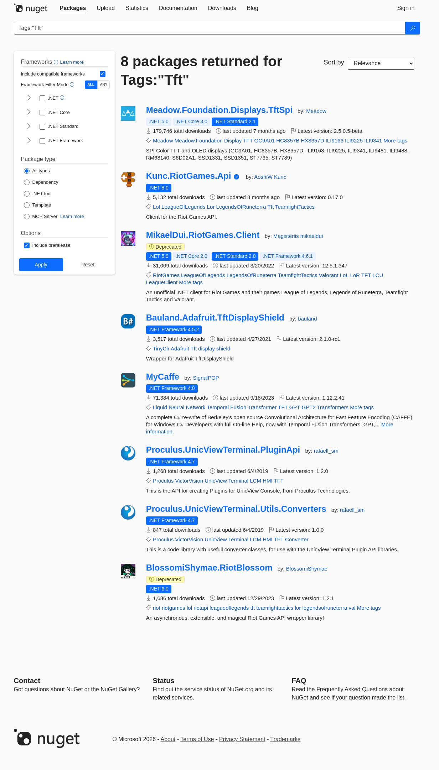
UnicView (216, 481)
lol (189, 608)
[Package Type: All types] (37, 171)
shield (223, 348)
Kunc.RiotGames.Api (188, 176)
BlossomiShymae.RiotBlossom (209, 568)
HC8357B (287, 140)
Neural (176, 407)
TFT (248, 140)
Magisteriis (286, 236)
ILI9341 (373, 140)
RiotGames (166, 275)
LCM (255, 481)
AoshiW (264, 177)
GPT (294, 407)
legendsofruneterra (324, 608)
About (168, 739)
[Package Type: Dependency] (41, 182)
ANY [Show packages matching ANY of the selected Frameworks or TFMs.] (104, 85)
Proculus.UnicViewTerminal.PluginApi (223, 450)
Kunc (280, 177)
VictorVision (189, 481)
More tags (395, 140)
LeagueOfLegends (183, 207)
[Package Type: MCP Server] (41, 216)
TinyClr (161, 348)
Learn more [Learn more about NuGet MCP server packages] (72, 216)
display (206, 348)
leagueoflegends (229, 608)
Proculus (163, 481)
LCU (377, 275)
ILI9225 (354, 140)
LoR (355, 275)
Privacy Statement (242, 739)
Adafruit (180, 348)
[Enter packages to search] (210, 28)
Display (233, 140)
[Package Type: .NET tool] (38, 193)
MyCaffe (162, 377)
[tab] (73, 8)
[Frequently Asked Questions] (299, 681)
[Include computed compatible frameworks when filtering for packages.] (102, 74)
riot (156, 608)
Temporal (218, 407)
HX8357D (312, 140)
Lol (156, 207)
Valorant (329, 275)
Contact (27, 681)
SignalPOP (206, 378)
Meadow (316, 111)
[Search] (412, 28)
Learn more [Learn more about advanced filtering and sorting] (71, 62)
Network (195, 407)
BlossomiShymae (306, 569)
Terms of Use (197, 739)
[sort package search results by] (381, 63)
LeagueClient (161, 282)
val (351, 608)
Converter (297, 539)
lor (298, 608)
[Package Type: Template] (37, 205)
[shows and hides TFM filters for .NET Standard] (29, 127)
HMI (268, 481)
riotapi (200, 608)
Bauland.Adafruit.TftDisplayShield (215, 318)
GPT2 (308, 407)
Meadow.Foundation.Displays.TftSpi (219, 110)
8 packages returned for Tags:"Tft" (202, 70)
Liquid (160, 407)
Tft (271, 207)
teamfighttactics (274, 608)
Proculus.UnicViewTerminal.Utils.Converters (236, 509)
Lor (211, 207)
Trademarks (285, 739)
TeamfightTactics (295, 207)
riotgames (173, 608)
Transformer (262, 407)
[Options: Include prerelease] (47, 245)
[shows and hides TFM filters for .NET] (29, 98)
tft (252, 608)
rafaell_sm (326, 451)
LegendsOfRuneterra (241, 207)
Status (164, 681)
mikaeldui (311, 236)
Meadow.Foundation (199, 140)
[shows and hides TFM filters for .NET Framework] (29, 141)
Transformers (332, 407)
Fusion (238, 407)
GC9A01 (264, 140)
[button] (57, 62)
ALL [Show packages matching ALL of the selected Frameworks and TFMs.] (91, 85)
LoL (344, 275)
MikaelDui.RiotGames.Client (203, 235)
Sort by (334, 62)
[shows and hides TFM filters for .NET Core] (29, 112)
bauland (307, 319)
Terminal (238, 481)
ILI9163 (335, 140)
